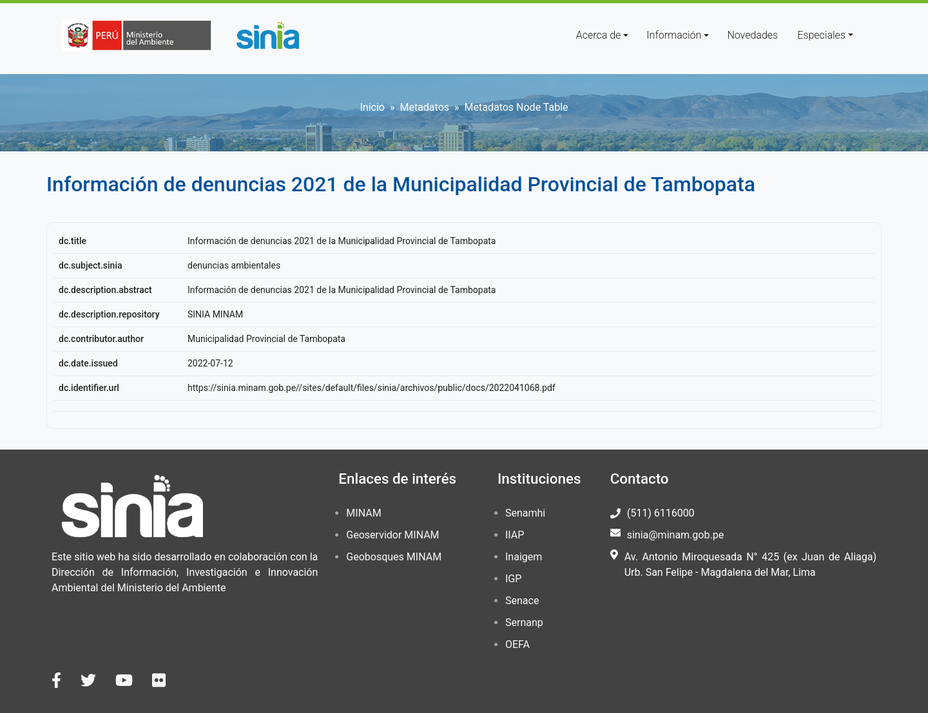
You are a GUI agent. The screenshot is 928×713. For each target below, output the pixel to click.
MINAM (363, 513)
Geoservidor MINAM (392, 535)
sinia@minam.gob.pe (675, 535)
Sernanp (524, 622)
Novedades (752, 35)
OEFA (517, 644)
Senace (522, 600)
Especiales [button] (821, 35)
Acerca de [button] (598, 35)
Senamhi (525, 513)
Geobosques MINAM (393, 557)
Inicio (372, 107)
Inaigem (523, 557)
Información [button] (673, 35)
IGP (513, 579)
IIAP (514, 535)
